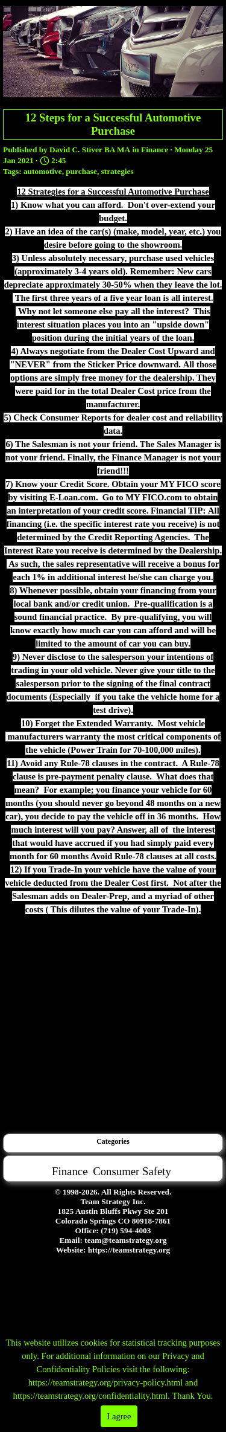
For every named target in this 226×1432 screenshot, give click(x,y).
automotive (43, 171)
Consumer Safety (132, 1171)
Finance (69, 1171)
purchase (81, 171)
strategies (117, 171)
